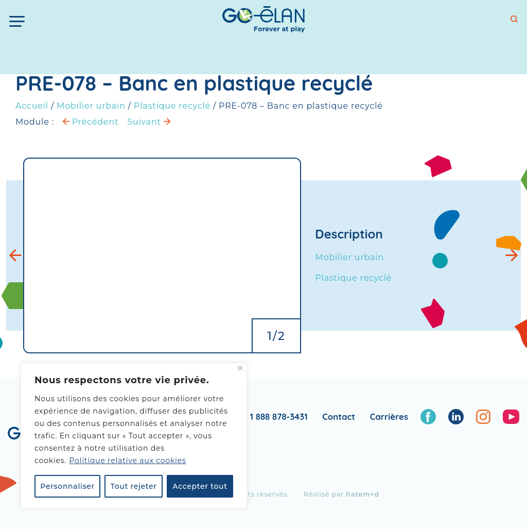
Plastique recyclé (172, 106)
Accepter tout (199, 486)
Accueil (31, 106)
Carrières (389, 416)
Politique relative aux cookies (127, 460)
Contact (338, 416)
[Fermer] (240, 368)
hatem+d (362, 494)
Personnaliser (67, 486)
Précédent (90, 122)
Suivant (148, 122)
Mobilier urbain (91, 106)
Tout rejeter (134, 486)
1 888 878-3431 (279, 416)
